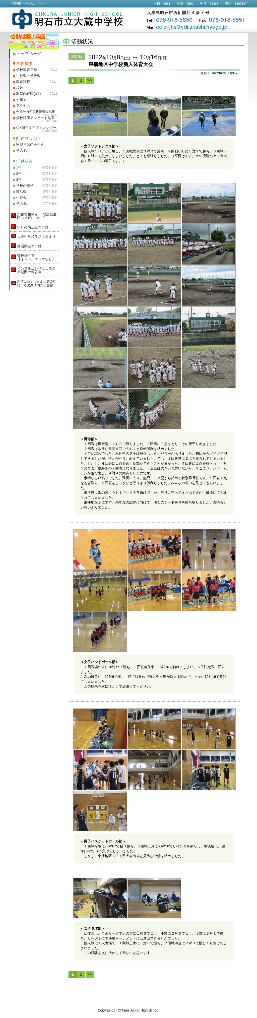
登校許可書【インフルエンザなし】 (36, 257)
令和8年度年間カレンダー (36, 127)
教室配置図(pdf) (28, 94)
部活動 (21, 191)
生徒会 (21, 197)
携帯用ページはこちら (27, 3)
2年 (19, 174)
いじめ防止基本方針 (33, 227)
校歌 (19, 88)
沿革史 (21, 100)
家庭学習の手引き (30, 144)
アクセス (23, 106)
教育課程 (23, 82)
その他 (21, 150)
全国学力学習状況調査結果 (35, 112)
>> (89, 80)
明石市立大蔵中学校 (67, 19)
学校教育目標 (26, 70)
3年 (19, 180)
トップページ (29, 53)
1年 (19, 168)
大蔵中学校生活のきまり (36, 237)
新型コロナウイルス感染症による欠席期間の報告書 (36, 283)
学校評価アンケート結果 (35, 118)
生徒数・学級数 (28, 76)
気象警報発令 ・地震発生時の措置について (37, 216)
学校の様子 (25, 186)
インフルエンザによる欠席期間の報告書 (36, 270)
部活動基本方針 (29, 246)
